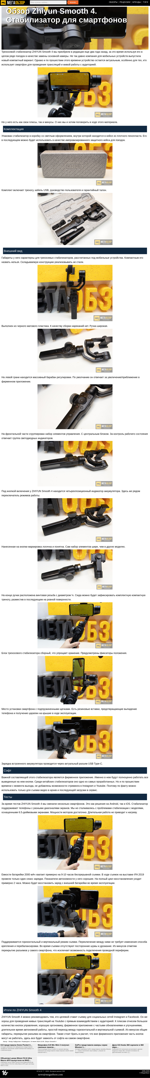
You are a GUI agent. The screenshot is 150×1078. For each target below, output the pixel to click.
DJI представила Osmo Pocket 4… (16, 1045)
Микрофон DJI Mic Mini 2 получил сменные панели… (53, 1046)
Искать (73, 2)
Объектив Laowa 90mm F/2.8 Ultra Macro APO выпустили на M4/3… (16, 1059)
